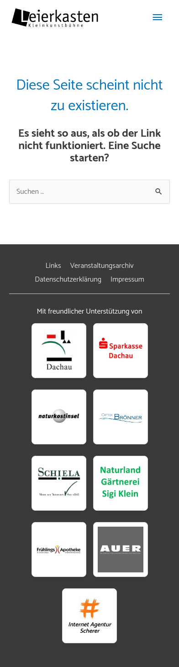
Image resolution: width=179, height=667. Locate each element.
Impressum (127, 279)
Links (53, 266)
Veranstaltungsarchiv (101, 266)
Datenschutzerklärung (68, 279)
